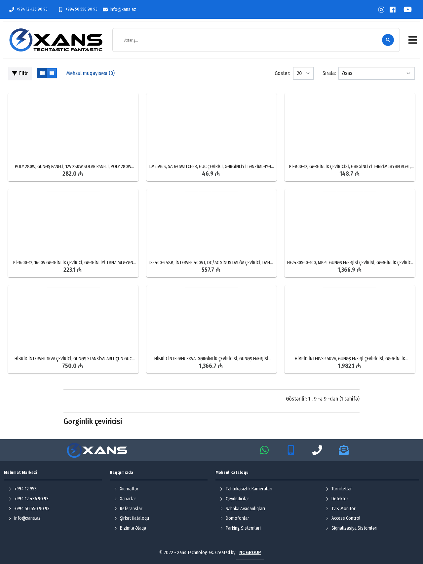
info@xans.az (119, 9)
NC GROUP (250, 552)
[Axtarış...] (250, 40)
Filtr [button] (20, 73)
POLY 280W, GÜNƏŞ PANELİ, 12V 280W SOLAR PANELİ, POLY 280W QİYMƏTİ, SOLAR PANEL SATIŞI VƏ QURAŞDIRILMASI (73, 167)
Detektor (337, 499)
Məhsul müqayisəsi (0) (90, 73)
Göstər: (282, 73)
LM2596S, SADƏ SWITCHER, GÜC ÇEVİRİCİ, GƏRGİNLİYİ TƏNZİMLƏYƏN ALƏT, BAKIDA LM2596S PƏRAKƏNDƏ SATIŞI (211, 167)
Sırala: (329, 73)
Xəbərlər (125, 499)
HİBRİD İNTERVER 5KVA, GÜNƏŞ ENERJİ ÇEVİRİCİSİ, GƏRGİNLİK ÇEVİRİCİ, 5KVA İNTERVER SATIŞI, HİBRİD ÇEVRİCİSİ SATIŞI (350, 359)
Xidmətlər (126, 489)
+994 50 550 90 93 (77, 9)
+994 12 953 (22, 489)
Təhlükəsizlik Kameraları (246, 489)
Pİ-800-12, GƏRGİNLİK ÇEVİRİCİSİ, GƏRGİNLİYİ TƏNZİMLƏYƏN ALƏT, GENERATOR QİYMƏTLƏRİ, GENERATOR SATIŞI (350, 167)
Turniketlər (339, 489)
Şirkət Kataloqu (131, 518)
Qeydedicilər (234, 499)
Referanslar (128, 508)
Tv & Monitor (341, 508)
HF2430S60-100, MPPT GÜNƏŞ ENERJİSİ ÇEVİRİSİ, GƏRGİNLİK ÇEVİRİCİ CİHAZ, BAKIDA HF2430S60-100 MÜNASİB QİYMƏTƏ (349, 263)
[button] (413, 40)
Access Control (343, 518)
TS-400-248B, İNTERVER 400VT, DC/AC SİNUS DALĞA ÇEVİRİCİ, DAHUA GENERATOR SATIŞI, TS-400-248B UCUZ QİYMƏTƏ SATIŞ (211, 263)
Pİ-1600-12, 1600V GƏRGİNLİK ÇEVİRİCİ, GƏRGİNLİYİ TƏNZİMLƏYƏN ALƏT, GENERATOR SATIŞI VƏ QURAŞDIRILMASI (73, 263)
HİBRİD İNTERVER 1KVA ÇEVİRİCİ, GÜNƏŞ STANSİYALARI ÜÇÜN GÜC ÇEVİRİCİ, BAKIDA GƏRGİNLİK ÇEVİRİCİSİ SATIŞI (73, 359)
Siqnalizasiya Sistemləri (351, 528)
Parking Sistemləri (240, 528)
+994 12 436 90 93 (28, 9)
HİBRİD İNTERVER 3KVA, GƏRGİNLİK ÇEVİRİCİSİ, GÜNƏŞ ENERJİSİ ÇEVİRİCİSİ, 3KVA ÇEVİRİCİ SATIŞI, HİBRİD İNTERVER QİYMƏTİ (211, 359)
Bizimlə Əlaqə (130, 528)
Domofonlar (234, 518)
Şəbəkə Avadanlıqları (242, 508)
